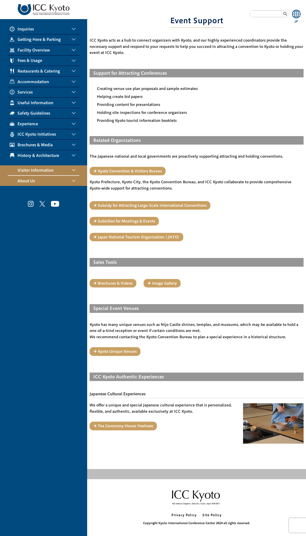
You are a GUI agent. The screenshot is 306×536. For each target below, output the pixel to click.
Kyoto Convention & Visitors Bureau (130, 171)
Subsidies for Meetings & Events (126, 221)
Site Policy (212, 515)
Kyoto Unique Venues (117, 351)
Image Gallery (164, 283)
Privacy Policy (184, 515)
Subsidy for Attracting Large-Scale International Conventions (152, 205)
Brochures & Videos (115, 283)
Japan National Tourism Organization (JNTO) (139, 237)
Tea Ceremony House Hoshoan (125, 426)
